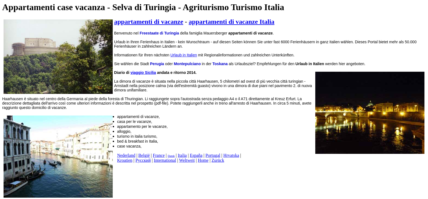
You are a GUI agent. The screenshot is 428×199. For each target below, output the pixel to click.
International (165, 160)
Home (203, 160)
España (196, 155)
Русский (143, 160)
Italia (182, 155)
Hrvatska (231, 155)
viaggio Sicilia (143, 72)
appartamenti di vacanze (148, 21)
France (159, 155)
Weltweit (187, 160)
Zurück (218, 160)
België (144, 155)
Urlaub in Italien (183, 55)
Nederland (126, 155)
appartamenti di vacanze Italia (231, 21)
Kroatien (124, 160)
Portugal (213, 155)
